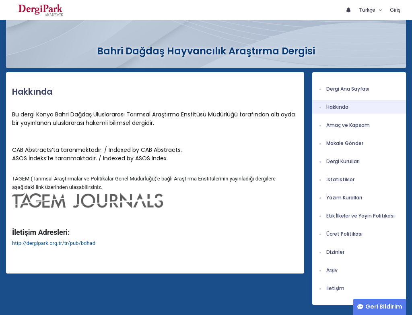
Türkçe (368, 9)
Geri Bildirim (383, 307)
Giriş (395, 9)
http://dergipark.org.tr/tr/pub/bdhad (53, 243)
